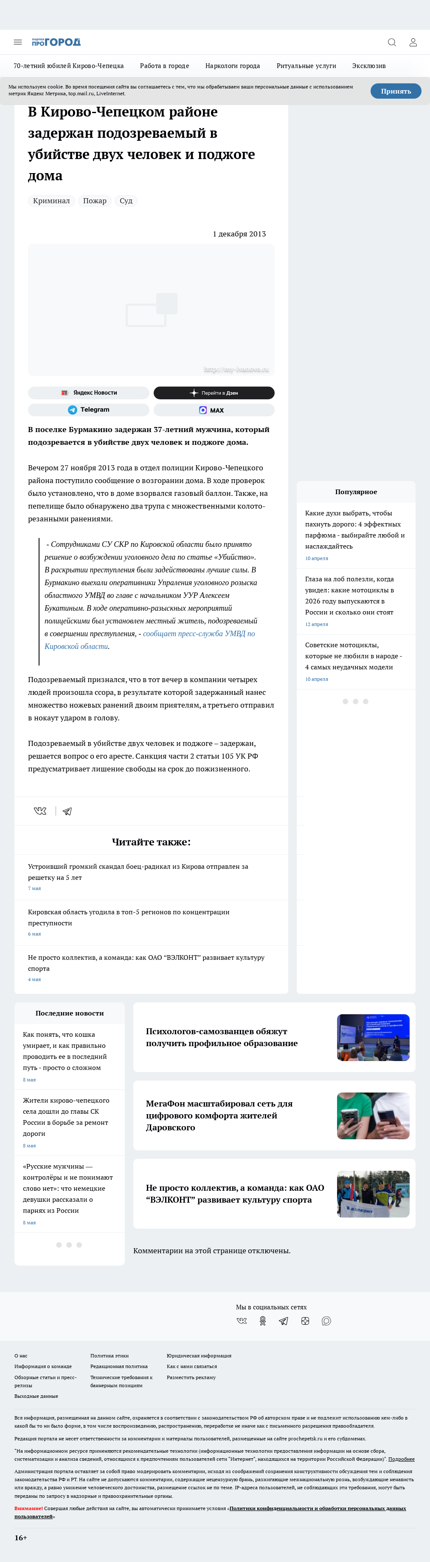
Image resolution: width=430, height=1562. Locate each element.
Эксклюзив (369, 66)
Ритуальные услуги (306, 66)
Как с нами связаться (192, 1366)
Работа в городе (164, 66)
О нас (21, 1355)
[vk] (41, 811)
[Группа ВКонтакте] (241, 1320)
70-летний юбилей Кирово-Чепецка (69, 66)
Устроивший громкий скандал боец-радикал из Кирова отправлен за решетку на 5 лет (151, 878)
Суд (126, 200)
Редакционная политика (119, 1366)
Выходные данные (36, 1396)
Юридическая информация (199, 1355)
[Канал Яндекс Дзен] (214, 393)
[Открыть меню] (18, 42)
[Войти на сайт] (413, 42)
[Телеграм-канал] (88, 410)
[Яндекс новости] (88, 393)
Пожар (95, 200)
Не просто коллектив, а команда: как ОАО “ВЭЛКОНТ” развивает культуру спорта (151, 969)
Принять (396, 91)
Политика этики (109, 1355)
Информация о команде (43, 1366)
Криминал (51, 200)
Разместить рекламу (191, 1377)
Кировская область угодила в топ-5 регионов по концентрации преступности (151, 923)
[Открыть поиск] (391, 42)
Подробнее (401, 1459)
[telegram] (70, 811)
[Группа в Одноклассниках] (262, 1320)
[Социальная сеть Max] (214, 410)
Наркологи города (233, 66)
